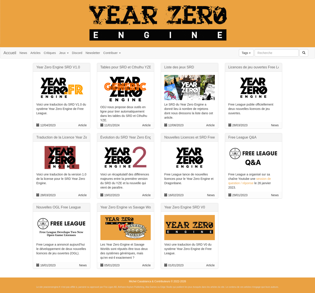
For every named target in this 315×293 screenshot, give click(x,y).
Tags (246, 53)
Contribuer (112, 53)
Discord (77, 53)
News (23, 53)
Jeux (63, 53)
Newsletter (93, 53)
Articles (35, 53)
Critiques (50, 53)
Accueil (10, 53)
